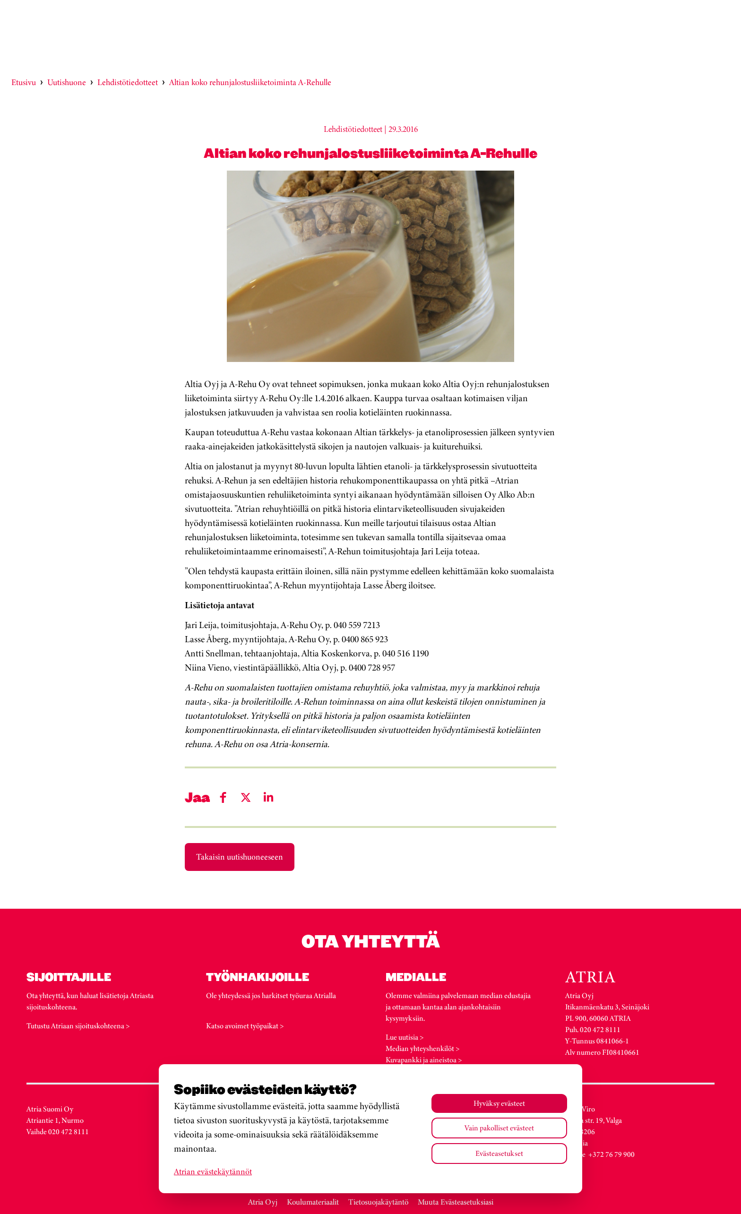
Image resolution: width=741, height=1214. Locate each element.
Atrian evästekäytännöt (213, 1171)
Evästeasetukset (499, 1153)
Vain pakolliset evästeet (499, 1127)
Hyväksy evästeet (499, 1103)
